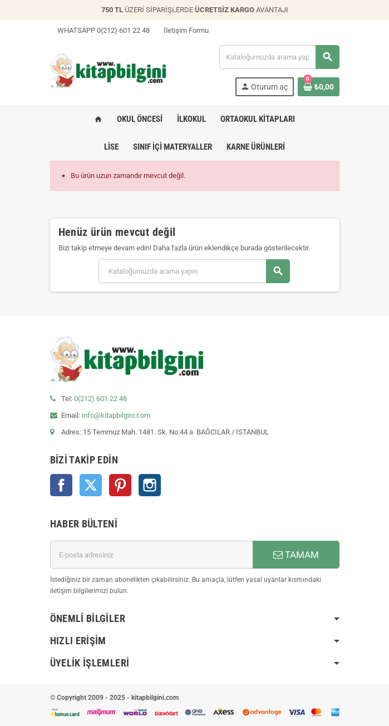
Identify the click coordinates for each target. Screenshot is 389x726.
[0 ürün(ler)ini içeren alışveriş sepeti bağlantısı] (318, 86)
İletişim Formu (182, 30)
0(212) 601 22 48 (100, 398)
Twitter (91, 485)
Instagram (150, 485)
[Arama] (278, 57)
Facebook (61, 485)
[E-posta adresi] (151, 555)
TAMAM (296, 554)
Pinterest (120, 485)
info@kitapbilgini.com (116, 415)
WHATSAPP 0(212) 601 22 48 (100, 30)
